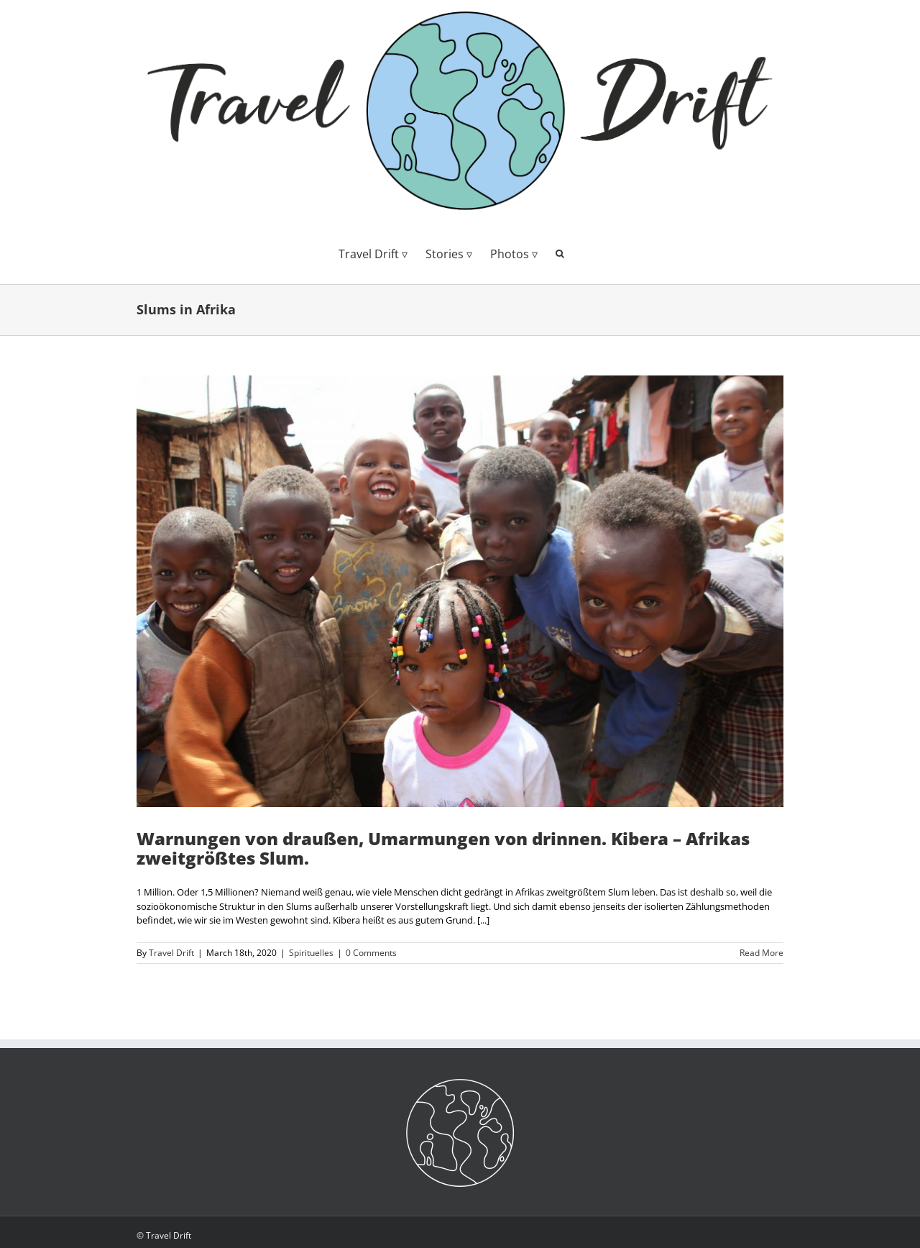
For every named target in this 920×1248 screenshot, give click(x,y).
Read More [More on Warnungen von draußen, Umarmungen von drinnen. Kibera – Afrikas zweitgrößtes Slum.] (761, 953)
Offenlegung (161, 1199)
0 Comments (371, 953)
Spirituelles (311, 953)
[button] (560, 252)
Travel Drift (171, 953)
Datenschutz (162, 1221)
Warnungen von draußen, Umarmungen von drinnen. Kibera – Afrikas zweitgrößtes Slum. (443, 848)
